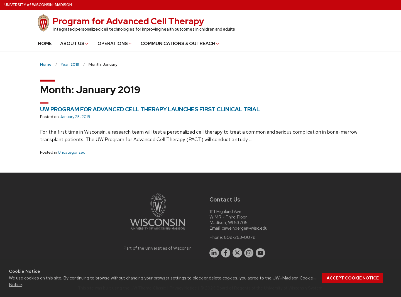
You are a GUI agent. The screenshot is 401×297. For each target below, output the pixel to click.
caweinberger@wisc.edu (244, 228)
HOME (45, 43)
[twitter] (237, 253)
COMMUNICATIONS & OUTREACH (180, 43)
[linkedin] (214, 253)
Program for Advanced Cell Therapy (128, 21)
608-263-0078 (240, 237)
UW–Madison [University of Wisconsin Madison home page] (38, 5)
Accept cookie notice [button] (353, 278)
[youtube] (260, 253)
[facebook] (226, 253)
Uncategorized (71, 152)
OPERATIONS (114, 43)
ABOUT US (74, 43)
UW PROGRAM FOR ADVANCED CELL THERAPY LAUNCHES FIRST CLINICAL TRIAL (150, 109)
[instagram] (249, 253)
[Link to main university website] (157, 231)
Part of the (158, 248)
